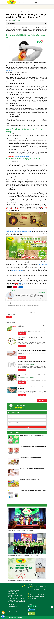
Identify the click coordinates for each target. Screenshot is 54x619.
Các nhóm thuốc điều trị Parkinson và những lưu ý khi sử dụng (33, 490)
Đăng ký (27, 427)
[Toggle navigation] (45, 2)
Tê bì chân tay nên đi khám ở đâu (22, 156)
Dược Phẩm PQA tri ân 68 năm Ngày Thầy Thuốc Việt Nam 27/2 (20, 580)
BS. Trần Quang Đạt (17, 20)
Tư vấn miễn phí (20, 405)
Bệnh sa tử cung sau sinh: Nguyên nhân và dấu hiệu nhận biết (33, 446)
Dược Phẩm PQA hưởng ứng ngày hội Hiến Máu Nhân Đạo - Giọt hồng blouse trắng (24, 555)
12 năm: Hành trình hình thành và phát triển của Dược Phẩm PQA (20, 530)
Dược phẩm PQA (43, 264)
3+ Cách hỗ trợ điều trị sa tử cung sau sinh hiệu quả (30, 457)
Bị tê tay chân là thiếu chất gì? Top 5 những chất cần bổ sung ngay (31, 338)
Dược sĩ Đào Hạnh (13, 19)
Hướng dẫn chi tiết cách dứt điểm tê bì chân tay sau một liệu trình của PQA (32, 326)
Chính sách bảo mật (13, 606)
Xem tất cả (42, 400)
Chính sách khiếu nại (13, 609)
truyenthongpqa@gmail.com (38, 596)
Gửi (9, 316)
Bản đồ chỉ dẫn (33, 598)
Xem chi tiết (21, 333)
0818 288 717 (20, 407)
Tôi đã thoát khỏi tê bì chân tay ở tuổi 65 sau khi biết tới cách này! (32, 362)
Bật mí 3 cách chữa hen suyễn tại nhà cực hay (29, 479)
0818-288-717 (22, 283)
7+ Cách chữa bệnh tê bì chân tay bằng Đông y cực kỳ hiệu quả (31, 375)
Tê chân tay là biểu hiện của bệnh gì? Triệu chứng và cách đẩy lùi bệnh (31, 387)
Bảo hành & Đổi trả (12, 608)
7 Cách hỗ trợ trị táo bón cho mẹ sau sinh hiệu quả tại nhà (32, 468)
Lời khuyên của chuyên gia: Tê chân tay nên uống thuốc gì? (32, 350)
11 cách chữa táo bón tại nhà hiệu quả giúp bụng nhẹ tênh (32, 435)
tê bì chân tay (9, 70)
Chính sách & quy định (13, 611)
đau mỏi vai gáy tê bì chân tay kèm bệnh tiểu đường (18, 231)
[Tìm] (30, 2)
